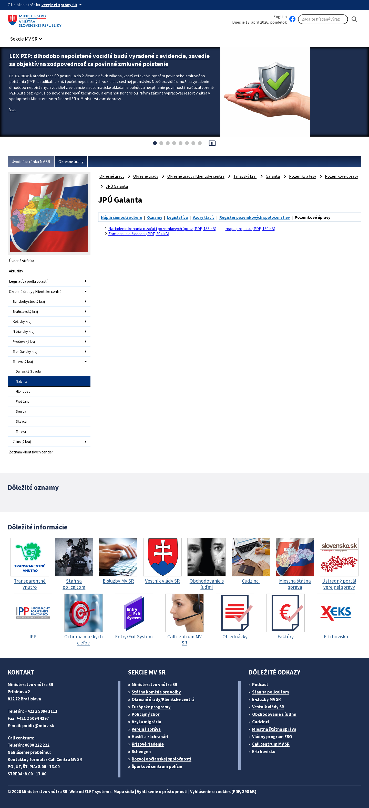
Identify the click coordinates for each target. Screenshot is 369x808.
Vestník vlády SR (268, 707)
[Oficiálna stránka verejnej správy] (63, 5)
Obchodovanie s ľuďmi (274, 714)
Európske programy (151, 707)
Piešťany (22, 401)
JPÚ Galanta (117, 186)
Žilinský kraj (22, 441)
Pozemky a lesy (302, 176)
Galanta (21, 381)
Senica (21, 411)
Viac (12, 109)
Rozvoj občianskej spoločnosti (161, 759)
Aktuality (16, 271)
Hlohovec (23, 391)
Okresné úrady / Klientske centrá (35, 291)
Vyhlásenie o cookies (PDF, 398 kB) (223, 791)
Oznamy (154, 217)
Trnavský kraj (23, 361)
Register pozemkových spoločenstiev (254, 217)
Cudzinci (260, 722)
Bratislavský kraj (25, 311)
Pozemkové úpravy (341, 176)
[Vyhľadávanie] (323, 19)
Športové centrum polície (157, 766)
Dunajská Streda (28, 371)
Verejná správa (146, 729)
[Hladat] (354, 19)
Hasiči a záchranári (150, 736)
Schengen (141, 751)
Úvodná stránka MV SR (31, 161)
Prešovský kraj (24, 341)
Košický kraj (22, 321)
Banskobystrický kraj (29, 301)
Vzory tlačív (203, 217)
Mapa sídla (124, 791)
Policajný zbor (146, 714)
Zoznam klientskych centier (31, 452)
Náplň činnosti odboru (121, 217)
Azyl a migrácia (146, 722)
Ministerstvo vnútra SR (154, 684)
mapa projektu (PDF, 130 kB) (250, 228)
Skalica (21, 421)
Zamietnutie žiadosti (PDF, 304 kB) (138, 233)
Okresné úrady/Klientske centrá (163, 699)
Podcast (260, 684)
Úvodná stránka (21, 260)
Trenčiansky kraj (25, 351)
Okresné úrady (70, 161)
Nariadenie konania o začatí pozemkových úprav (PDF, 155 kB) (162, 228)
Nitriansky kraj (23, 331)
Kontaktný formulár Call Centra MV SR (45, 759)
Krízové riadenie (148, 744)
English (280, 16)
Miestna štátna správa (274, 729)
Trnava (21, 431)
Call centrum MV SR (271, 744)
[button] (27, 37)
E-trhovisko (263, 751)
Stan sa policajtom (270, 692)
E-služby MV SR (266, 699)
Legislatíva (177, 217)
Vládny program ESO (272, 736)
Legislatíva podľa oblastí (28, 281)
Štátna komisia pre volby (156, 692)
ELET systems (98, 791)
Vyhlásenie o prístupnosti (162, 791)
